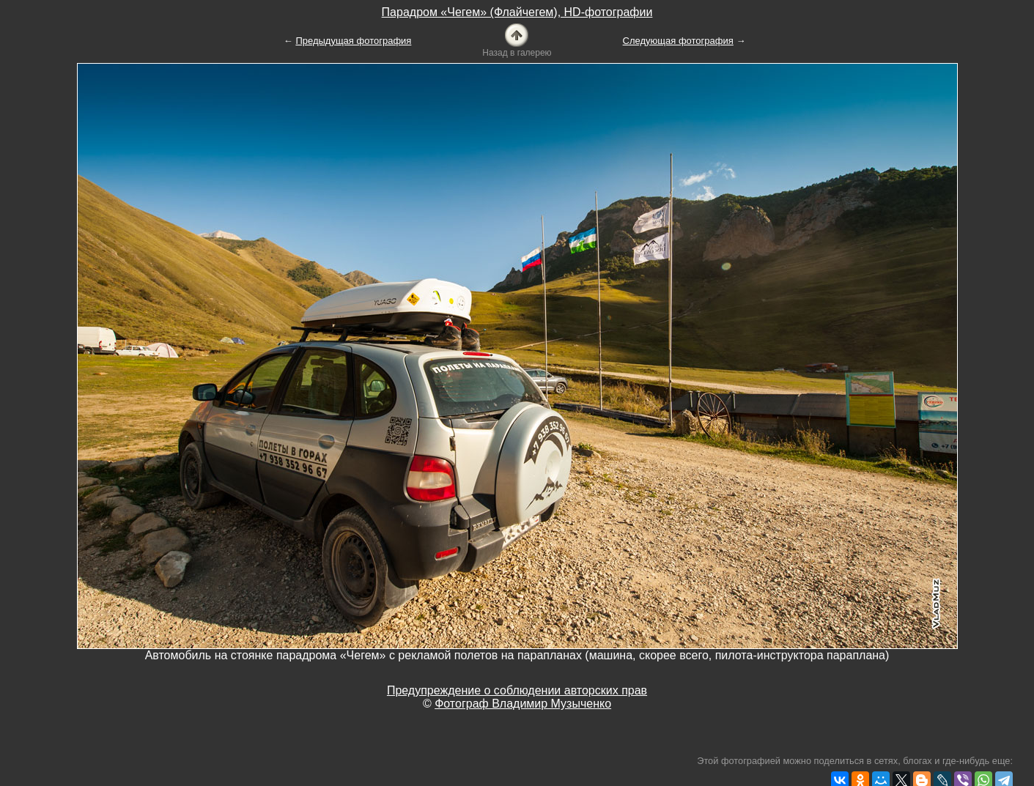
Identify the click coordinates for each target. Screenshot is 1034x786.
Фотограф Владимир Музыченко (523, 703)
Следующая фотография (678, 40)
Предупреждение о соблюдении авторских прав (517, 690)
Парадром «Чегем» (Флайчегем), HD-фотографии (517, 12)
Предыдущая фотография (353, 40)
